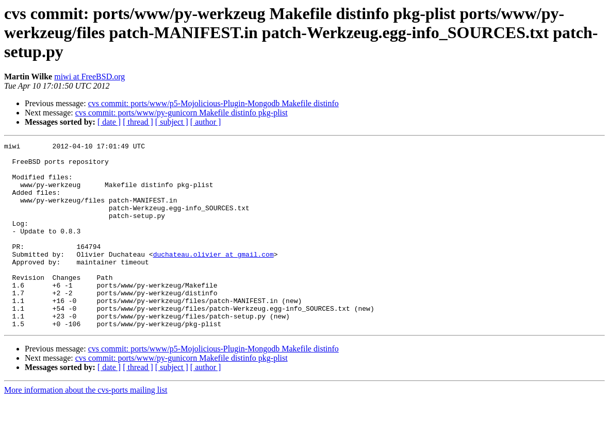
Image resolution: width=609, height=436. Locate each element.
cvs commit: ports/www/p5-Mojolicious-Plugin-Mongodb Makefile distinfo (213, 103)
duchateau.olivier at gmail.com (213, 277)
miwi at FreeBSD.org (89, 76)
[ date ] (109, 122)
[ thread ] (138, 122)
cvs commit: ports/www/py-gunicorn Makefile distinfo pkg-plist (181, 112)
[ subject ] (171, 122)
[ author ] (205, 122)
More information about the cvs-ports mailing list (85, 427)
